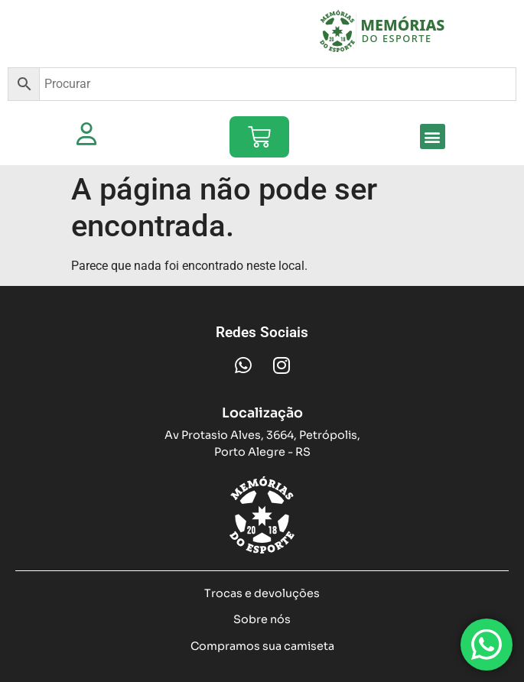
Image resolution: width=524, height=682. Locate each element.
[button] (432, 136)
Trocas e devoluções (262, 593)
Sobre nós (262, 619)
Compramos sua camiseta (262, 646)
